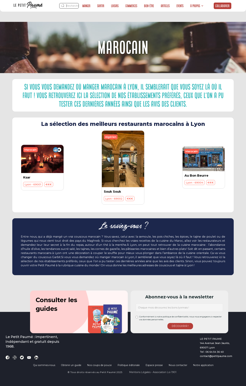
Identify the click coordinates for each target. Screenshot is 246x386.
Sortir (100, 6)
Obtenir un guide (71, 365)
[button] (197, 6)
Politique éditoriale (129, 365)
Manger (86, 6)
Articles (165, 6)
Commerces (131, 6)
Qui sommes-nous (44, 365)
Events (179, 6)
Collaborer (222, 6)
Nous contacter (178, 365)
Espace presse (154, 365)
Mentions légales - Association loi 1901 (152, 372)
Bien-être (149, 6)
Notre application (203, 365)
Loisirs (115, 6)
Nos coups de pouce (99, 365)
